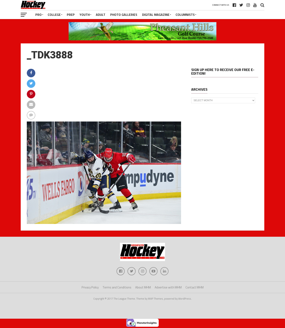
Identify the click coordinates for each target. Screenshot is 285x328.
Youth (85, 14)
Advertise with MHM (168, 287)
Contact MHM (195, 287)
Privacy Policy (90, 287)
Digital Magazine (155, 14)
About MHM (143, 287)
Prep (71, 14)
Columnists (185, 14)
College (54, 14)
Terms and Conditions (117, 287)
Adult (100, 14)
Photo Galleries (123, 14)
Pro (38, 14)
